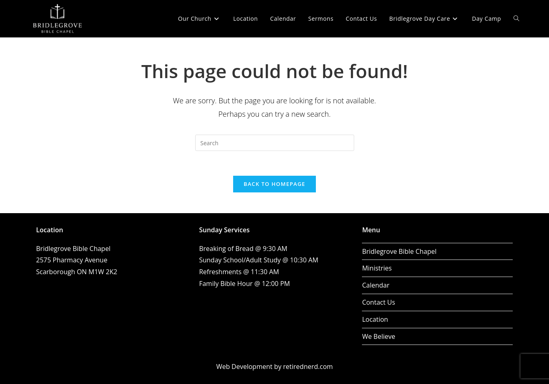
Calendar (375, 285)
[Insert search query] (274, 143)
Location (375, 319)
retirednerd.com (308, 366)
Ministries (377, 268)
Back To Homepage (274, 184)
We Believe (378, 336)
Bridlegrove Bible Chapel (399, 251)
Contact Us (378, 302)
